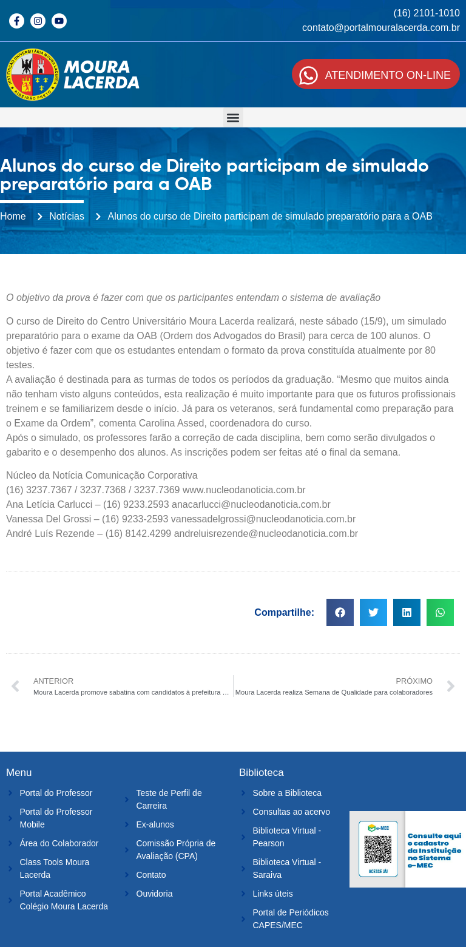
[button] (233, 117)
